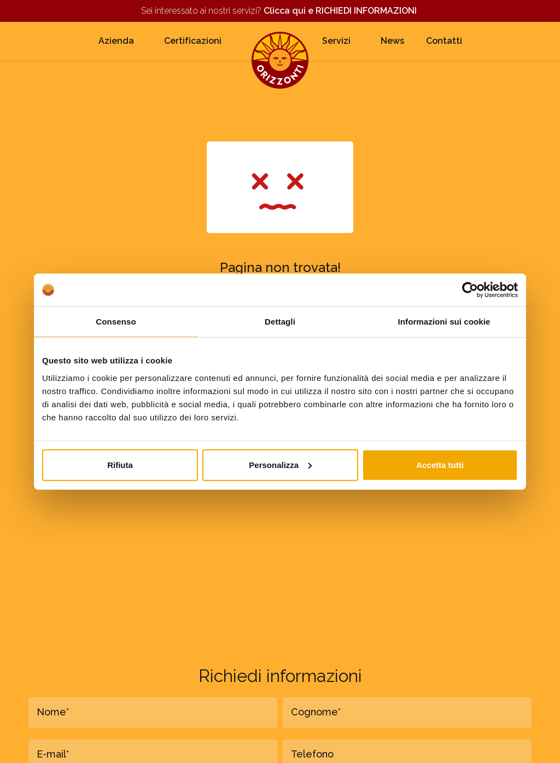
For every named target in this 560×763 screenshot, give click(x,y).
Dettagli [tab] (280, 321)
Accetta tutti (440, 464)
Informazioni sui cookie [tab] (444, 321)
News (392, 41)
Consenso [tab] (116, 321)
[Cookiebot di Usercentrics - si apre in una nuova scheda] (470, 290)
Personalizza (280, 464)
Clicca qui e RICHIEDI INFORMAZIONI (341, 10)
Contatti (444, 41)
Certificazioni (192, 41)
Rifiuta (120, 464)
